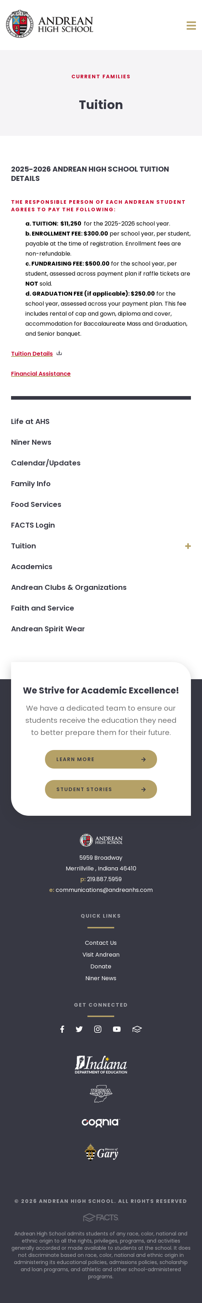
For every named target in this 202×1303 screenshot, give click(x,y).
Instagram (97, 1029)
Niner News (31, 442)
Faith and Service (42, 608)
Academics (31, 566)
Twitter (79, 1029)
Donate (100, 966)
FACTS (137, 1029)
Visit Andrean (101, 955)
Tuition (23, 546)
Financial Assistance (41, 374)
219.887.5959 (104, 879)
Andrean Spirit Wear (48, 628)
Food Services (36, 504)
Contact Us (101, 943)
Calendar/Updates (46, 463)
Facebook (62, 1029)
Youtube (117, 1029)
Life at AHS (30, 421)
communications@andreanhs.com (104, 890)
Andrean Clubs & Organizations (69, 587)
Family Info (31, 483)
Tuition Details (32, 354)
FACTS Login (33, 525)
